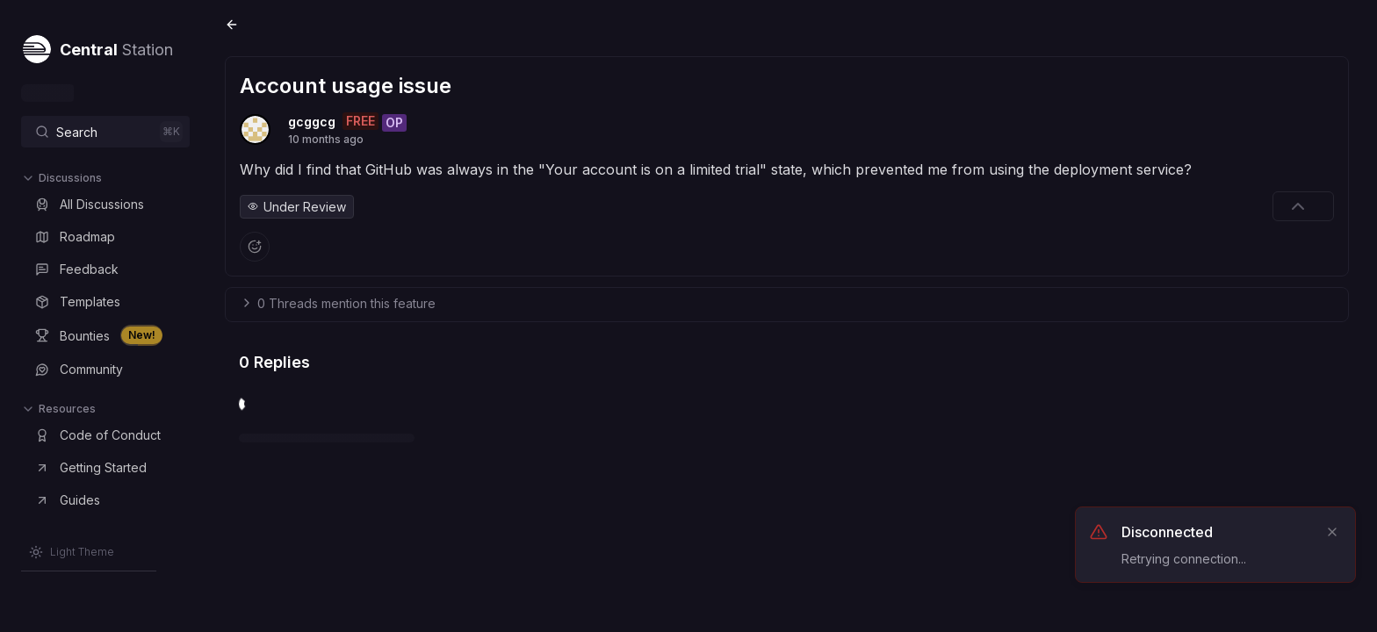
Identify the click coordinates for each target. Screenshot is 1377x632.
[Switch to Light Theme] (71, 552)
